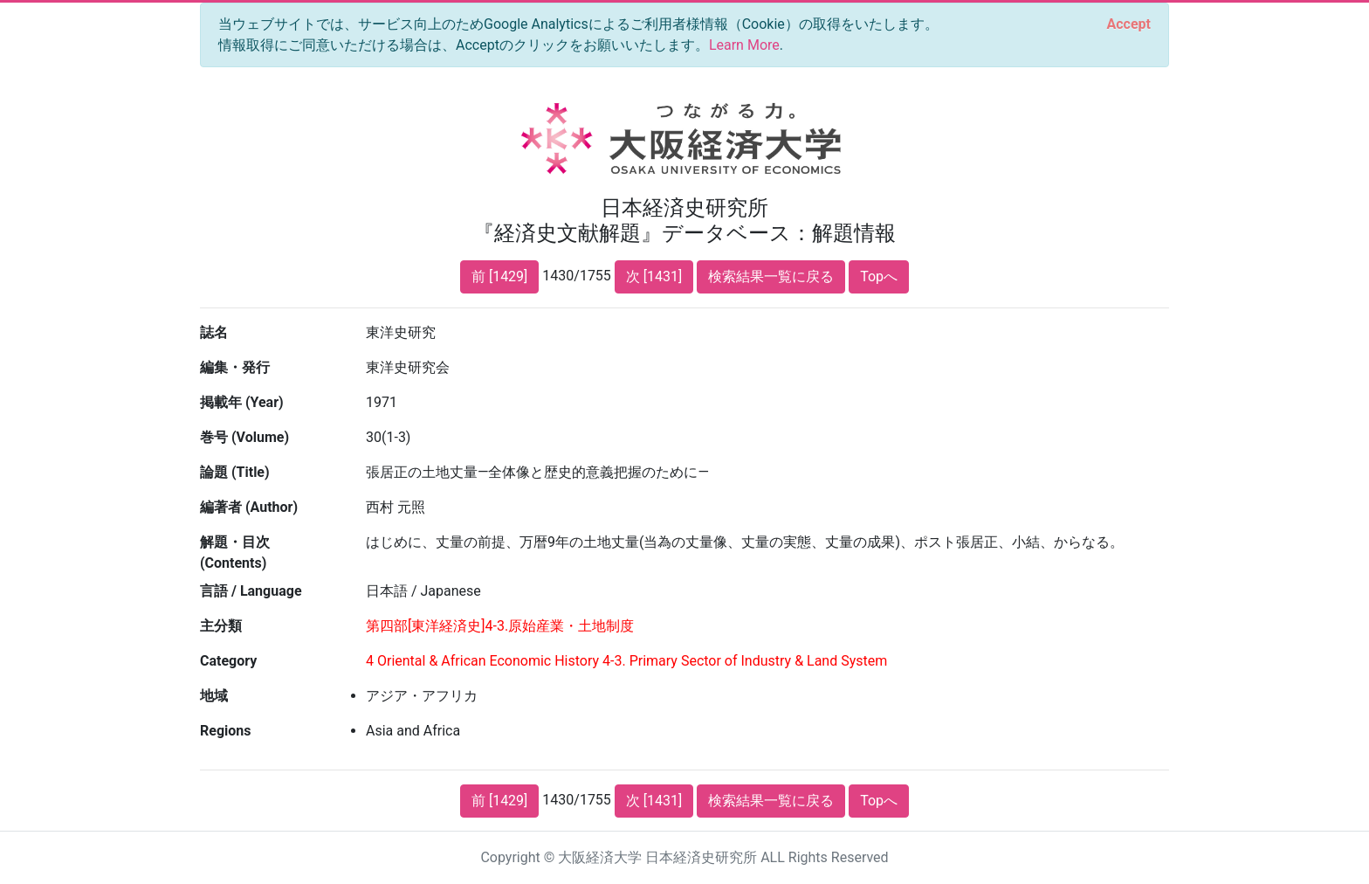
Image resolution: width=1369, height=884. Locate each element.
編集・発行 (235, 367)
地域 (214, 695)
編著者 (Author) (249, 507)
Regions (225, 730)
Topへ (879, 276)
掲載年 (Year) (242, 402)
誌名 (214, 332)
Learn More (744, 45)
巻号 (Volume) (244, 437)
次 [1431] (654, 276)
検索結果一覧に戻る (771, 276)
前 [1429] (499, 276)
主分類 (221, 626)
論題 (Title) (235, 472)
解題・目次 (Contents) (235, 552)
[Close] (1129, 24)
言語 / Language (251, 591)
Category (228, 661)
